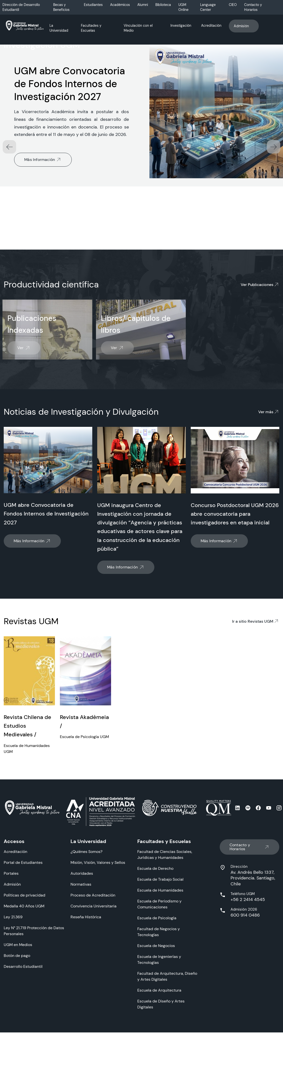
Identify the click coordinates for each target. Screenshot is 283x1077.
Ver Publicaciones (260, 344)
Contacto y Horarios (253, 7)
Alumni (142, 4)
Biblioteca (163, 4)
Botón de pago (17, 1015)
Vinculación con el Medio (138, 28)
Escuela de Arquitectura (159, 1049)
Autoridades (82, 932)
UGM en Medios (18, 1004)
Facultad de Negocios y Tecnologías (158, 991)
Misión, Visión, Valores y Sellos (98, 922)
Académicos (120, 4)
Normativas (81, 943)
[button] (273, 206)
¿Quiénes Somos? (86, 911)
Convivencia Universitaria (94, 965)
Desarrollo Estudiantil (23, 1026)
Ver (23, 407)
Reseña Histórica (86, 976)
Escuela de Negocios (156, 1005)
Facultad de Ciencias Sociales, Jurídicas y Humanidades (164, 914)
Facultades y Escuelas (91, 28)
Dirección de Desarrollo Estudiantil (21, 7)
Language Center (208, 7)
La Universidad (58, 28)
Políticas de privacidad (24, 954)
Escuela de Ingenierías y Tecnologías (159, 1019)
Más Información (43, 219)
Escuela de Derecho (155, 927)
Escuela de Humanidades (160, 949)
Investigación (180, 25)
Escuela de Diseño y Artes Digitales (161, 1063)
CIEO (233, 4)
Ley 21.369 (13, 976)
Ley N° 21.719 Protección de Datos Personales (34, 990)
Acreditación (211, 25)
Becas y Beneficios (61, 7)
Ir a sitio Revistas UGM (255, 681)
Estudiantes (93, 4)
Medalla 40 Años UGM (24, 965)
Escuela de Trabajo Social (160, 938)
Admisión (244, 26)
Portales (11, 932)
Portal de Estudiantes (23, 922)
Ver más (268, 471)
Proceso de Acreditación (93, 954)
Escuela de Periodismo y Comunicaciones (159, 963)
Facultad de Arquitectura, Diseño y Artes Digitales (167, 1035)
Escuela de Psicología (156, 977)
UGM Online (183, 7)
